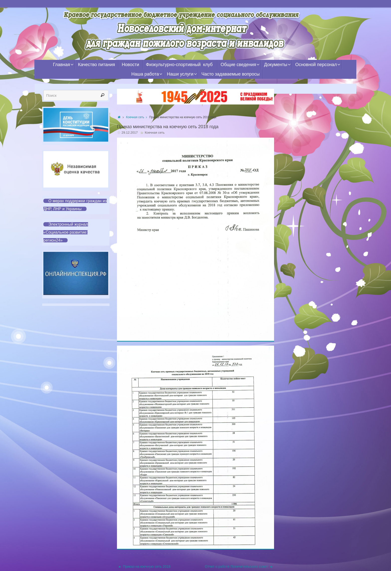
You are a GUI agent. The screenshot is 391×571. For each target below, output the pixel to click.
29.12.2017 (129, 132)
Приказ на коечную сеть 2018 (144, 567)
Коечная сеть (137, 117)
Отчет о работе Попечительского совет (239, 567)
